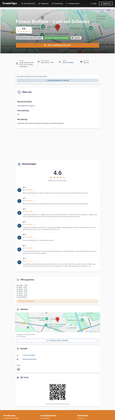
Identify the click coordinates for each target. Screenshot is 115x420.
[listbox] (57, 226)
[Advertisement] (57, 144)
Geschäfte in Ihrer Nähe (11, 418)
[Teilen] (18, 369)
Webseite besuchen (29, 359)
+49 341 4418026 (67, 62)
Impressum (81, 418)
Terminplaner (45, 418)
